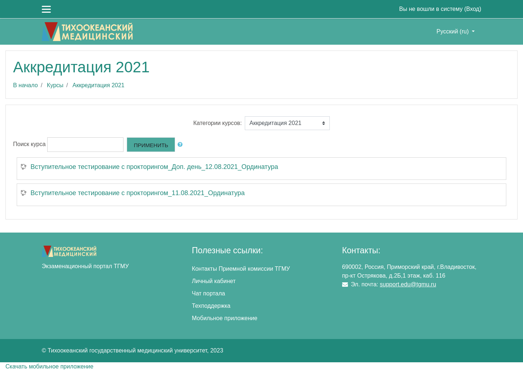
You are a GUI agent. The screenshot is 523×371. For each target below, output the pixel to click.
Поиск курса (29, 144)
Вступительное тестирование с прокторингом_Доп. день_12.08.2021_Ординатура (154, 166)
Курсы (55, 85)
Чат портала (208, 293)
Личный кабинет (213, 281)
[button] (181, 144)
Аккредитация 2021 (99, 85)
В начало (25, 85)
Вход (472, 9)
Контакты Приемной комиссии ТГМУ (241, 269)
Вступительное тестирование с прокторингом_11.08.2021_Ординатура (138, 193)
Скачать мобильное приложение (49, 366)
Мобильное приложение (224, 318)
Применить (151, 145)
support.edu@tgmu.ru (408, 284)
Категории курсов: (217, 123)
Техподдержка (211, 306)
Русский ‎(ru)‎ (453, 31)
